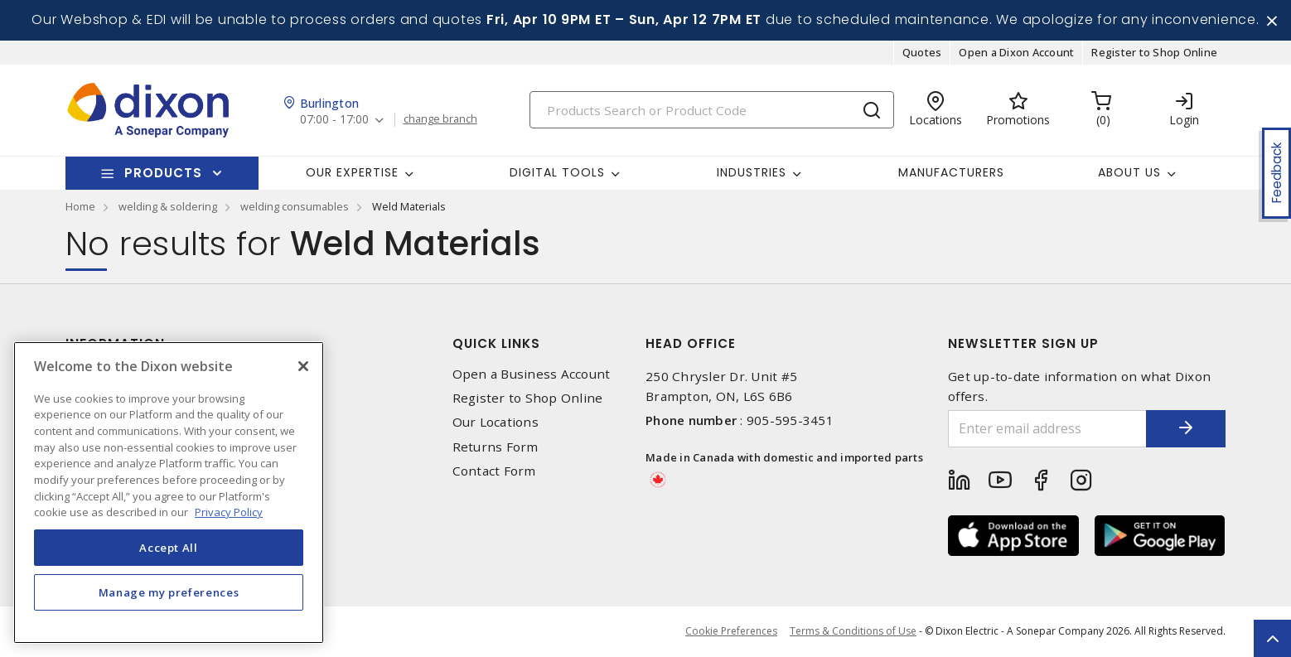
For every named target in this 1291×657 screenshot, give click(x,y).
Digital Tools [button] (557, 173)
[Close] (303, 366)
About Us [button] (1129, 173)
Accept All (168, 547)
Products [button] (163, 173)
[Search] (711, 110)
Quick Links (496, 344)
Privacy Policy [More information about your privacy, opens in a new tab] (229, 512)
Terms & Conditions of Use (853, 632)
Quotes (922, 53)
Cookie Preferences (731, 632)
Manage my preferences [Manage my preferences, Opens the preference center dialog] (169, 592)
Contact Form (494, 472)
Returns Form (495, 447)
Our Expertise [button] (352, 173)
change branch (440, 120)
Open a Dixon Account (1016, 53)
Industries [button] (751, 173)
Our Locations (495, 423)
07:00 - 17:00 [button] (334, 121)
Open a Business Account (531, 375)
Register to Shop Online (1154, 53)
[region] (168, 492)
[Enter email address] (1046, 429)
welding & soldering (167, 207)
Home (80, 207)
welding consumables (294, 207)
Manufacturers (951, 173)
